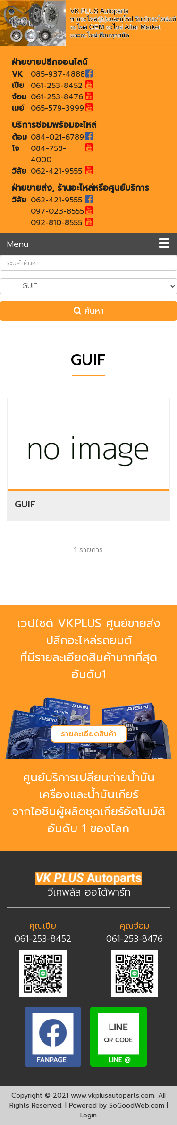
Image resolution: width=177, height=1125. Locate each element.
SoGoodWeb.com (136, 1105)
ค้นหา (89, 311)
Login (88, 1115)
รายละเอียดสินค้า (89, 734)
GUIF (25, 504)
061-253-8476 (134, 938)
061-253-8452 (43, 938)
